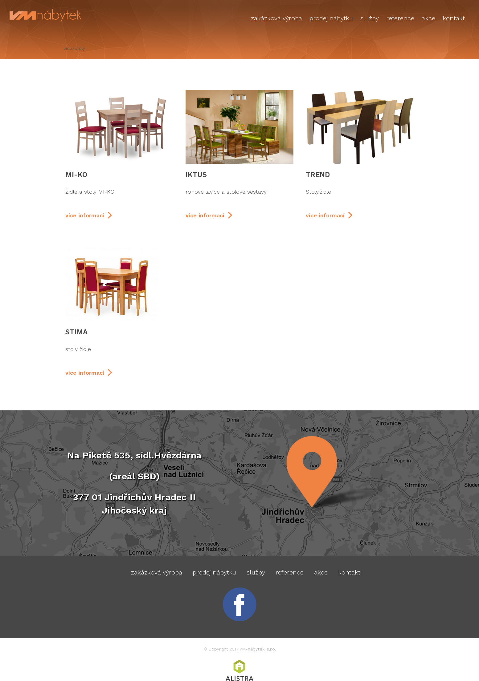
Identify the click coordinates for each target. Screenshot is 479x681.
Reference (400, 18)
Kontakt (454, 18)
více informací (84, 215)
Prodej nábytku (331, 18)
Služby (369, 18)
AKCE (428, 18)
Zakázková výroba (276, 18)
